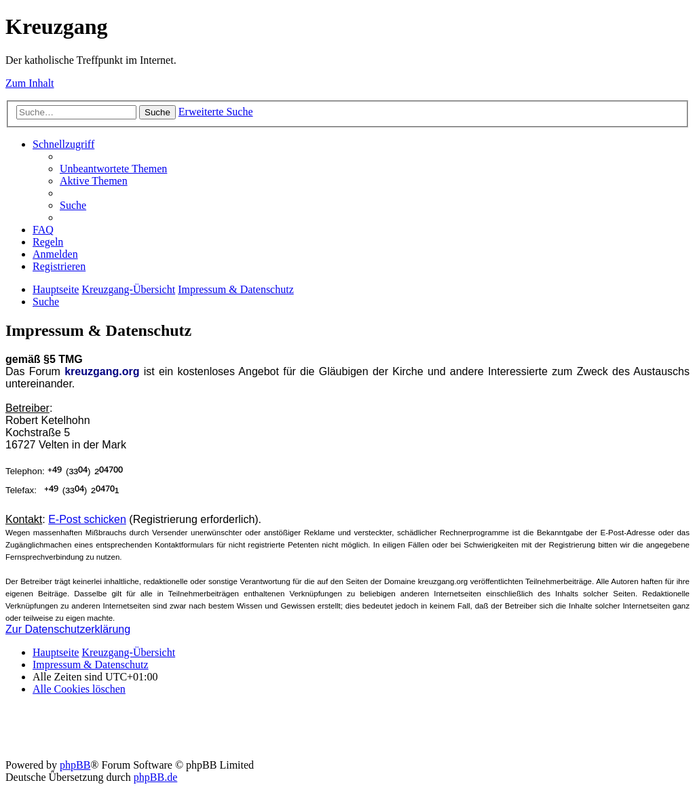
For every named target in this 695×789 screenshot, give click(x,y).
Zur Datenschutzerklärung (67, 629)
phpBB (75, 765)
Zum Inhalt (29, 83)
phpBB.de (155, 777)
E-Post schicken (87, 519)
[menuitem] (113, 168)
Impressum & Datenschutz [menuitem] (91, 664)
